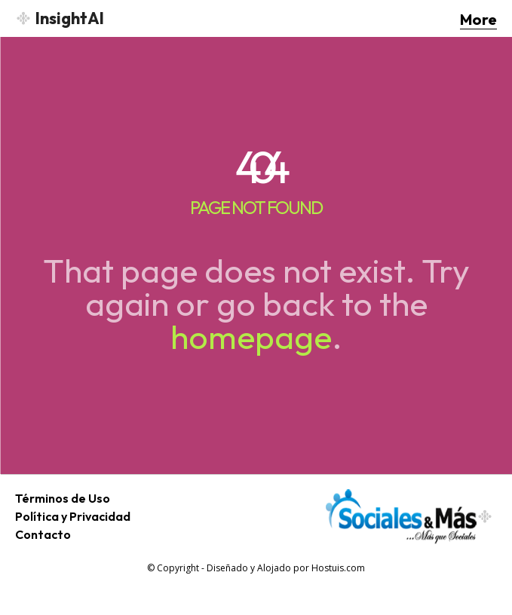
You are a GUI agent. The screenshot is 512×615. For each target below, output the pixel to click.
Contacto (43, 534)
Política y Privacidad (72, 516)
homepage (251, 336)
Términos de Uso (62, 498)
